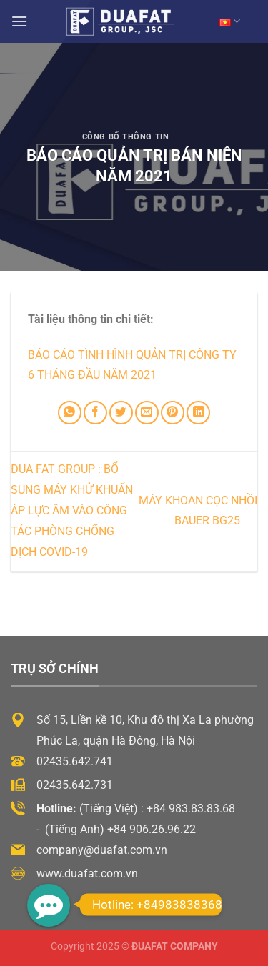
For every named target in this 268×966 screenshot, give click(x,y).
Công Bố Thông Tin (125, 136)
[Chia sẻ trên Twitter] (121, 412)
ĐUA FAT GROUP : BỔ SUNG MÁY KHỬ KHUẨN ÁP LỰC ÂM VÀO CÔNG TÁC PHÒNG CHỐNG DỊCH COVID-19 (72, 510)
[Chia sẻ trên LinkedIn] (198, 412)
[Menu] (19, 21)
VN (229, 21)
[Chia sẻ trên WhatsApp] (69, 412)
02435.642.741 (74, 761)
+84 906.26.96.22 (151, 829)
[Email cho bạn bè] (147, 412)
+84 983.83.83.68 (191, 808)
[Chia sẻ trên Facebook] (95, 412)
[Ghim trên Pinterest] (172, 412)
